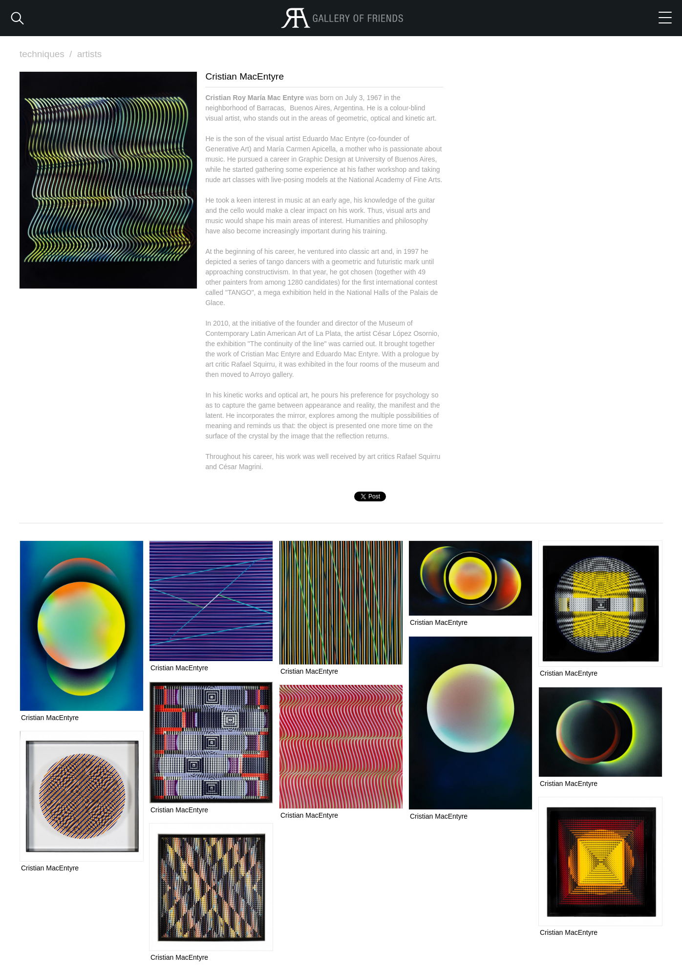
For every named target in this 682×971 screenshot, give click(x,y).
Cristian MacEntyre (50, 718)
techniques (47, 54)
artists (89, 54)
